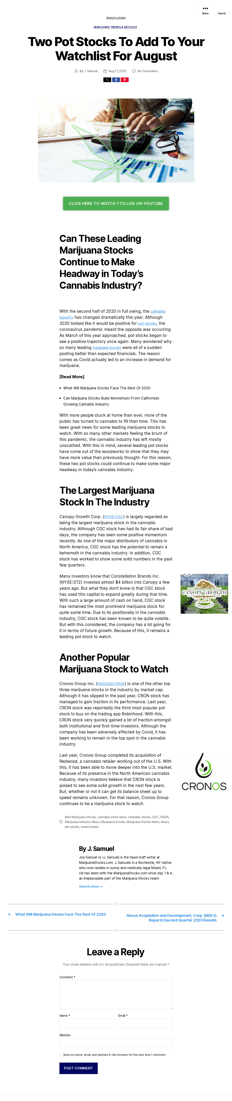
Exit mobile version (116, 1096)
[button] (107, 80)
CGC (152, 787)
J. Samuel (91, 71)
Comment (67, 952)
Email (123, 991)
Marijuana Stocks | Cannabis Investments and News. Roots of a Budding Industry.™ (88, 1080)
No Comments (147, 71)
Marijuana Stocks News (144, 5)
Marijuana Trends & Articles (116, 27)
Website (64, 1010)
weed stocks (83, 796)
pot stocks (131, 324)
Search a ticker (116, 17)
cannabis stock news (110, 787)
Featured (123, 5)
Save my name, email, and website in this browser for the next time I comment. (112, 1029)
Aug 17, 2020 (118, 71)
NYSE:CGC (112, 505)
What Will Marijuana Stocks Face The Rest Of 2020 (110, 382)
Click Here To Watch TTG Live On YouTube (116, 204)
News (161, 792)
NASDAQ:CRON (110, 660)
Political (165, 5)
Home (78, 5)
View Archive (90, 856)
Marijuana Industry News (81, 792)
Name (64, 991)
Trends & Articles (181, 5)
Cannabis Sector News (178, 10)
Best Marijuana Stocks (80, 787)
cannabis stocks (136, 787)
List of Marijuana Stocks (98, 5)
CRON (162, 787)
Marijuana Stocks (111, 792)
